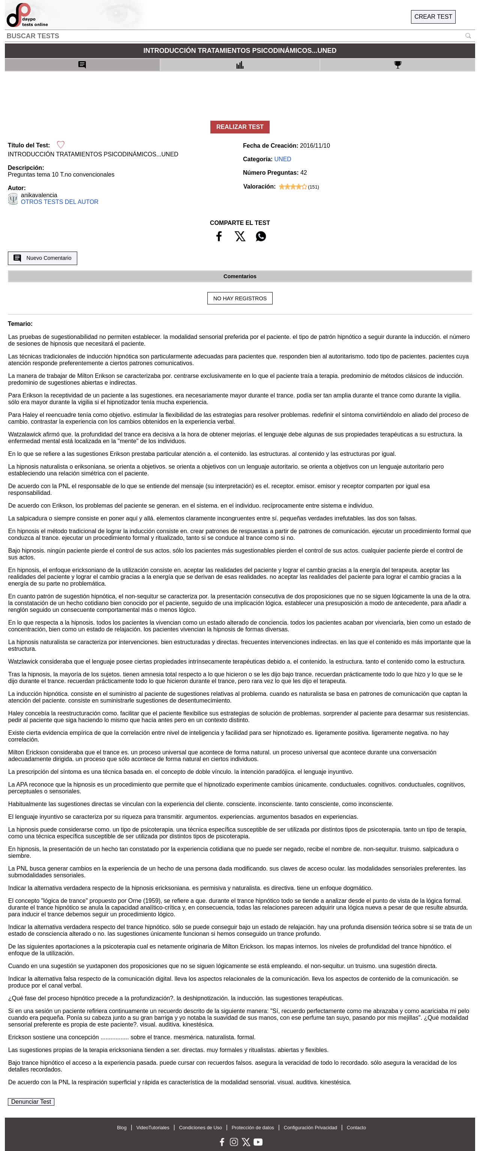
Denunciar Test (31, 1102)
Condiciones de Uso (200, 1127)
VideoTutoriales (152, 1127)
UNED (282, 159)
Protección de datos (253, 1127)
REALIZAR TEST (240, 127)
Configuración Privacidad (310, 1127)
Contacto (356, 1127)
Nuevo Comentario (42, 258)
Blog (122, 1127)
